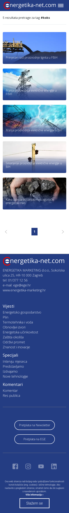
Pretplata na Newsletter (34, 425)
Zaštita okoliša (13, 337)
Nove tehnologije (15, 376)
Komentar (10, 390)
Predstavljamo (13, 366)
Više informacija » (34, 494)
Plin (5, 317)
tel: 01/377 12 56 (15, 280)
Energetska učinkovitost (20, 332)
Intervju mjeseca (15, 361)
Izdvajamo (10, 371)
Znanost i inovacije (16, 347)
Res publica (11, 395)
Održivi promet (14, 342)
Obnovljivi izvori (14, 327)
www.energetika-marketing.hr (24, 290)
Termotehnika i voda (18, 322)
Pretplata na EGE (34, 439)
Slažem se (34, 503)
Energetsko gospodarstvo (22, 312)
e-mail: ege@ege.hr (17, 285)
